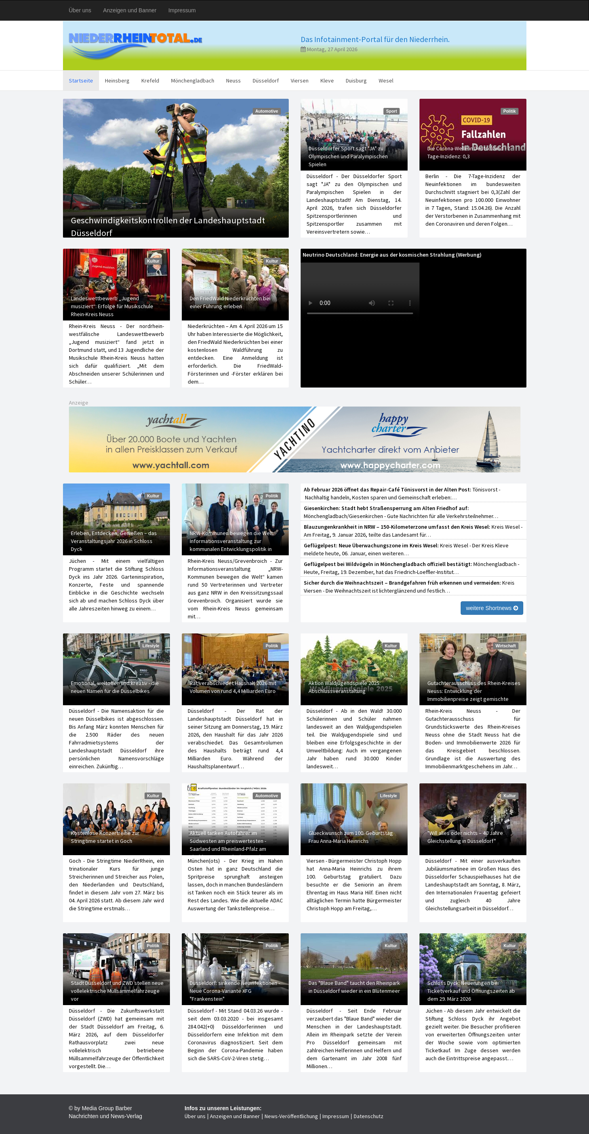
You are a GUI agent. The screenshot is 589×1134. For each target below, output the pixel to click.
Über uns (80, 10)
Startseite (81, 80)
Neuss (233, 80)
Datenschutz (368, 1116)
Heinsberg (117, 80)
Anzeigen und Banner (129, 10)
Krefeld (150, 80)
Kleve (327, 80)
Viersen (300, 80)
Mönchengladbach (192, 80)
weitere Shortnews (492, 608)
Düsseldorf (266, 80)
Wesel (386, 80)
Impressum (182, 10)
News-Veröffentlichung (291, 1116)
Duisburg (356, 80)
